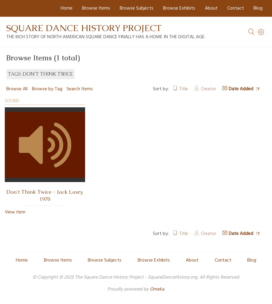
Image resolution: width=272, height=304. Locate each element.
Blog (257, 8)
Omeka (157, 289)
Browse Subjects (136, 8)
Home (67, 8)
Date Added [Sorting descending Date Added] (241, 89)
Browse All (16, 89)
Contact (235, 8)
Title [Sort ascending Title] (183, 89)
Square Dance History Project (84, 28)
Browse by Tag (47, 89)
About (211, 8)
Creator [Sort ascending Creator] (208, 89)
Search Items (80, 89)
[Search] (261, 32)
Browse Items (96, 8)
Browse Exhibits (179, 8)
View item (15, 212)
